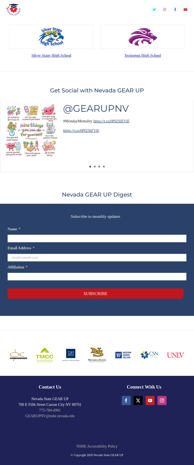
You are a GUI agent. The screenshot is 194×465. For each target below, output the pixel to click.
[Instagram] (162, 400)
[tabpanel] (97, 136)
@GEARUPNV (96, 108)
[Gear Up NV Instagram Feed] (164, 10)
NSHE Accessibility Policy (97, 446)
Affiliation (18, 267)
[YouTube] (150, 400)
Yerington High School (142, 55)
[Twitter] (138, 400)
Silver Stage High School (51, 55)
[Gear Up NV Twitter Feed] (154, 10)
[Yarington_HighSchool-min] (143, 27)
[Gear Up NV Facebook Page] (175, 10)
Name (14, 229)
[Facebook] (126, 400)
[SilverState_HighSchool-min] (51, 27)
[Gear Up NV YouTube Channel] (185, 10)
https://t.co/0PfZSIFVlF (111, 121)
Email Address (21, 248)
